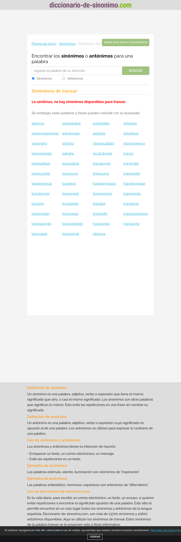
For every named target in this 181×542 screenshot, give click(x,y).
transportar (101, 224)
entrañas (130, 123)
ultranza (99, 234)
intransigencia (134, 143)
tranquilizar (70, 163)
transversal (70, 234)
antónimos (101, 56)
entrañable (101, 123)
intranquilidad (103, 143)
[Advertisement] (90, 22)
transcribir (131, 163)
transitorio (131, 204)
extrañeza (131, 133)
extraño (68, 143)
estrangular (71, 133)
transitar (99, 204)
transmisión (41, 214)
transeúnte (131, 174)
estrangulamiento (45, 133)
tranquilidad (41, 163)
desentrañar (71, 123)
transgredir (70, 194)
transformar (41, 194)
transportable (72, 224)
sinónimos (72, 56)
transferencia (42, 184)
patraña (68, 153)
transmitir (100, 214)
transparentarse (135, 214)
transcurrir (70, 174)
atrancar (38, 123)
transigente (132, 194)
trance (128, 153)
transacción (102, 163)
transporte (131, 224)
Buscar (136, 71)
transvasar (40, 234)
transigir (38, 204)
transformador (134, 184)
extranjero (39, 143)
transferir (69, 184)
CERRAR (95, 536)
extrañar (99, 133)
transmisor (70, 214)
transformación (104, 184)
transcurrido (41, 174)
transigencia (102, 194)
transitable (70, 204)
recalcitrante (102, 153)
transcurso (101, 174)
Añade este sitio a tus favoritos (125, 42)
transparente (41, 224)
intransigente (42, 153)
